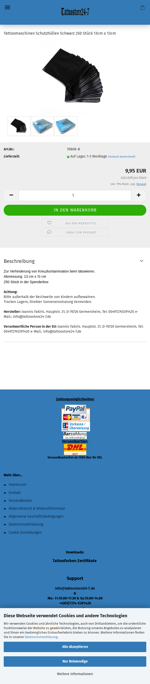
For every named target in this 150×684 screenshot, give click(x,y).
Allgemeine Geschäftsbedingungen (36, 516)
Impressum (17, 484)
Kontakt (15, 493)
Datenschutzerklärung (41, 637)
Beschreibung (19, 261)
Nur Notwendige (75, 661)
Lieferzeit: (12, 156)
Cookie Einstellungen (25, 532)
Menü (7, 7)
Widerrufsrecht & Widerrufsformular (37, 508)
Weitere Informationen (75, 674)
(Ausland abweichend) (121, 156)
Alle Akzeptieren (75, 647)
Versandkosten (20, 501)
